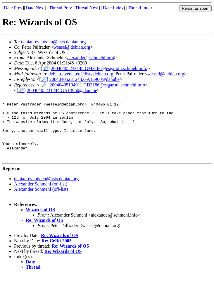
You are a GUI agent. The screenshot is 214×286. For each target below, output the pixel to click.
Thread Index (140, 7)
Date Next (35, 7)
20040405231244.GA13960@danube (84, 79)
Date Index (113, 7)
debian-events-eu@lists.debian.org (53, 41)
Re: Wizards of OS (44, 231)
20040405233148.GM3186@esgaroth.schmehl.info (99, 68)
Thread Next (87, 7)
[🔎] (45, 68)
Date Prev (13, 7)
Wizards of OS (40, 221)
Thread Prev (60, 7)
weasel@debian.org (72, 47)
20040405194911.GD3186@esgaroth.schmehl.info (97, 84)
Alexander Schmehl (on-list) (40, 195)
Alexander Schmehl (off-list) (41, 200)
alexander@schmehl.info (90, 57)
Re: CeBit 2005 (57, 252)
